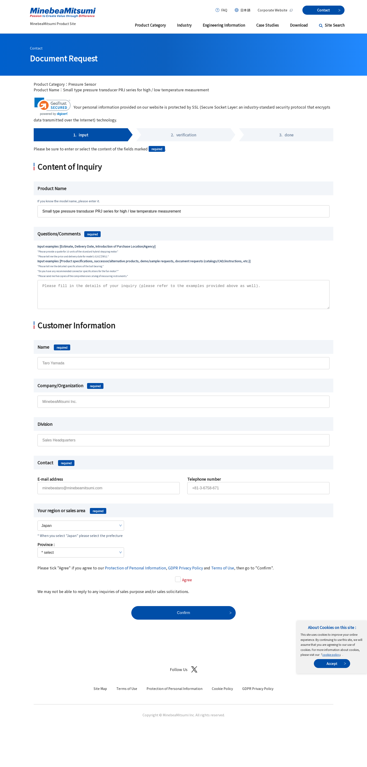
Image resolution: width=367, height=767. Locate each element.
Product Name (51, 188)
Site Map (100, 693)
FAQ (224, 10)
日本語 (245, 10)
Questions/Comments (69, 234)
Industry (184, 25)
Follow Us (183, 674)
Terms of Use (222, 572)
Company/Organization (70, 390)
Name (53, 351)
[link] (52, 106)
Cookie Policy (222, 693)
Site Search (335, 25)
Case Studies (267, 25)
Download (299, 25)
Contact (36, 48)
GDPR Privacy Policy (185, 572)
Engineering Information (224, 25)
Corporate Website (275, 10)
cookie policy (331, 655)
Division (44, 429)
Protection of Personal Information (135, 572)
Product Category (150, 25)
